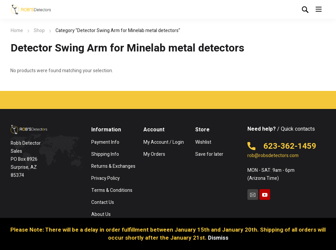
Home (17, 30)
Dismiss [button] (218, 238)
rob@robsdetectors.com (273, 155)
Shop (39, 30)
